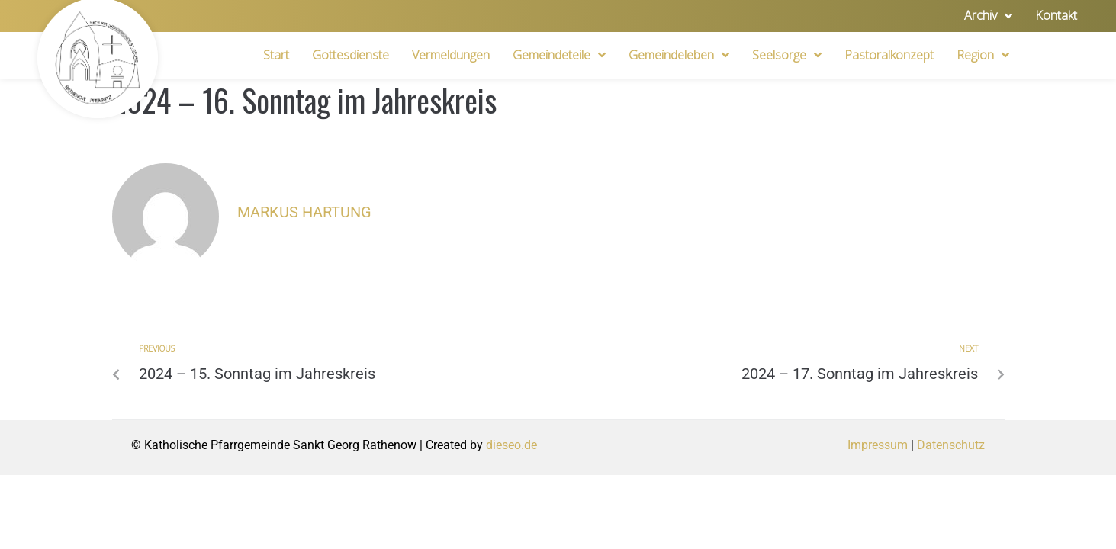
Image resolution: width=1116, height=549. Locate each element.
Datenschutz (951, 445)
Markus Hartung (304, 212)
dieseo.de (511, 445)
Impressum (877, 445)
